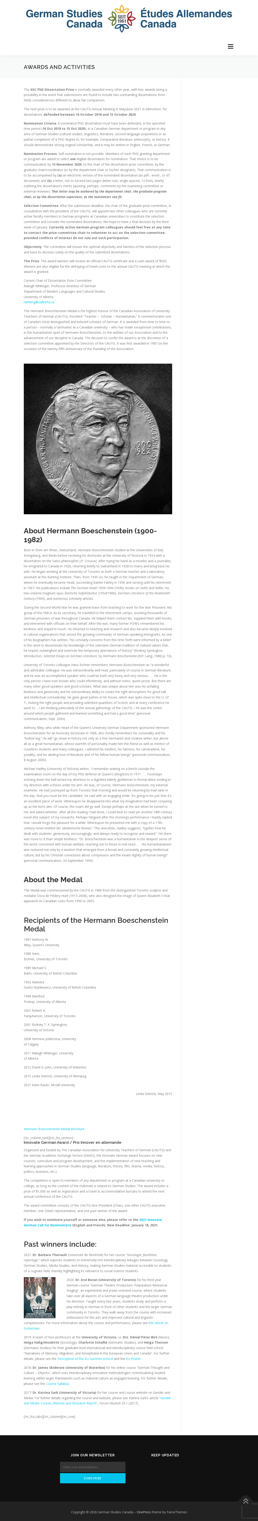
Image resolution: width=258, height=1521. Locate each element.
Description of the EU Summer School (85, 1357)
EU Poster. (133, 1357)
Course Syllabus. (58, 1382)
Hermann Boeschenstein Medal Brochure (54, 1127)
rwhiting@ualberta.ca (39, 300)
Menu (230, 46)
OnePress (144, 1510)
